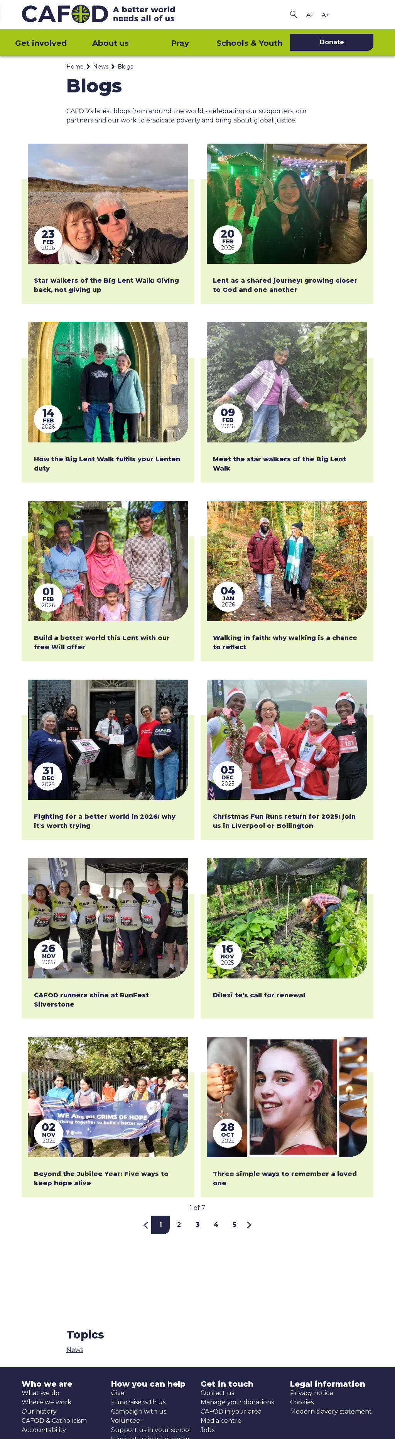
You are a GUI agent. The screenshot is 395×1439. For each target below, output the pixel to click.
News (100, 66)
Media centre (221, 1420)
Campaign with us (138, 1411)
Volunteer (127, 1420)
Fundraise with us (138, 1402)
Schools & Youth (249, 43)
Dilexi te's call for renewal (259, 995)
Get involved (41, 43)
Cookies (302, 1402)
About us (110, 43)
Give (118, 1393)
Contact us (217, 1393)
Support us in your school (151, 1430)
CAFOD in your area (231, 1411)
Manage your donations (237, 1402)
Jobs (207, 1430)
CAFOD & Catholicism (54, 1420)
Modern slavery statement (331, 1411)
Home (75, 66)
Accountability (44, 1430)
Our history (39, 1411)
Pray (180, 43)
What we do (40, 1393)
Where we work (46, 1402)
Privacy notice (311, 1393)
